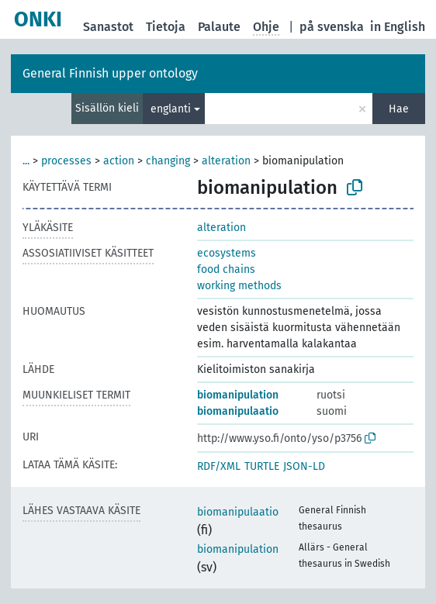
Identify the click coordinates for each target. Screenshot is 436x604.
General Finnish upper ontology (110, 73)
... (25, 160)
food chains (226, 269)
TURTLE (261, 466)
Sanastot (108, 26)
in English (397, 26)
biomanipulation (238, 395)
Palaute (219, 26)
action (118, 160)
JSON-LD (304, 466)
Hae (399, 109)
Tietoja (165, 26)
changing (168, 160)
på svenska (331, 26)
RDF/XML (218, 466)
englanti (171, 109)
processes (66, 160)
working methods (239, 285)
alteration (226, 160)
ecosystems (226, 253)
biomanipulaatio (238, 411)
